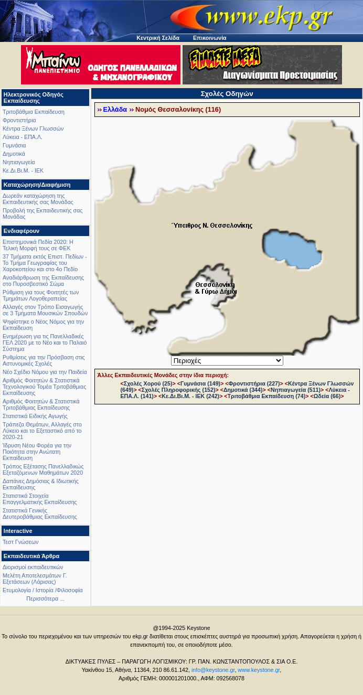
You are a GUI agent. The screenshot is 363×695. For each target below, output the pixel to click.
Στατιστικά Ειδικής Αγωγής (35, 416)
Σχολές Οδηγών (227, 94)
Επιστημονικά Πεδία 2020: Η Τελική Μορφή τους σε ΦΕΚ (38, 245)
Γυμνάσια (14, 145)
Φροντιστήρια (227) (254, 383)
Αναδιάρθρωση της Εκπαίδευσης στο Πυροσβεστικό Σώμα (43, 280)
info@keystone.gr (213, 670)
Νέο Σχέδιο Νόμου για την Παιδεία (45, 372)
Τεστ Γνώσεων (20, 542)
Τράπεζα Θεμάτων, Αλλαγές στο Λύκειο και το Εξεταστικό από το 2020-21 (42, 430)
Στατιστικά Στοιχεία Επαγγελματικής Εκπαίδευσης (40, 499)
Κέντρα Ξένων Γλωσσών (33, 128)
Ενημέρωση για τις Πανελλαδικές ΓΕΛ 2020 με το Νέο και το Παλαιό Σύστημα (45, 342)
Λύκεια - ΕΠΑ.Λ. (22, 137)
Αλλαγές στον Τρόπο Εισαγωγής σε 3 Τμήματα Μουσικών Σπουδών (45, 310)
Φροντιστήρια (19, 120)
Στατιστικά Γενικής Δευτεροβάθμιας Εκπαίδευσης (40, 513)
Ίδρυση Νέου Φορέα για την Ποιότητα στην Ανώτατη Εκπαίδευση (37, 451)
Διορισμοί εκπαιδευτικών (33, 567)
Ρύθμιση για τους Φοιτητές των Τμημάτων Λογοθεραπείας (41, 295)
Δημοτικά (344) (243, 390)
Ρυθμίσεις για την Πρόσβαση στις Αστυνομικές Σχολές (44, 360)
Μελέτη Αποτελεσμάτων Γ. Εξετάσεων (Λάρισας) (35, 578)
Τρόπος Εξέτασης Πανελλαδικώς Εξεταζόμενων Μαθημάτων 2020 (43, 469)
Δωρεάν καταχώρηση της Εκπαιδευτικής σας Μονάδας (38, 199)
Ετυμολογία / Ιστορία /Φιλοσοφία (43, 590)
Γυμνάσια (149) (200, 383)
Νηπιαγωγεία (19, 162)
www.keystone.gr (259, 670)
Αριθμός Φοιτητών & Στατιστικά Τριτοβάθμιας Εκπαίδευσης (41, 404)
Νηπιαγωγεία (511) (296, 390)
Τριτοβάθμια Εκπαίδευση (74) (267, 396)
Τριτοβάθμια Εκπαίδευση (34, 112)
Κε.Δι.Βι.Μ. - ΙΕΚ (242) (190, 396)
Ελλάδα (115, 109)
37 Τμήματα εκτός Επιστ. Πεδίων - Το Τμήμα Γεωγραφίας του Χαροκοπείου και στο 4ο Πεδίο (45, 262)
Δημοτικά (14, 154)
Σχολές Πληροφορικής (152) (179, 390)
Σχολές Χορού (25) (148, 383)
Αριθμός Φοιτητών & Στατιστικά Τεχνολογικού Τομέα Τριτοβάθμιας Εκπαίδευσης (44, 386)
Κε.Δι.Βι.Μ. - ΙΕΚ (23, 170)
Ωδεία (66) (327, 396)
